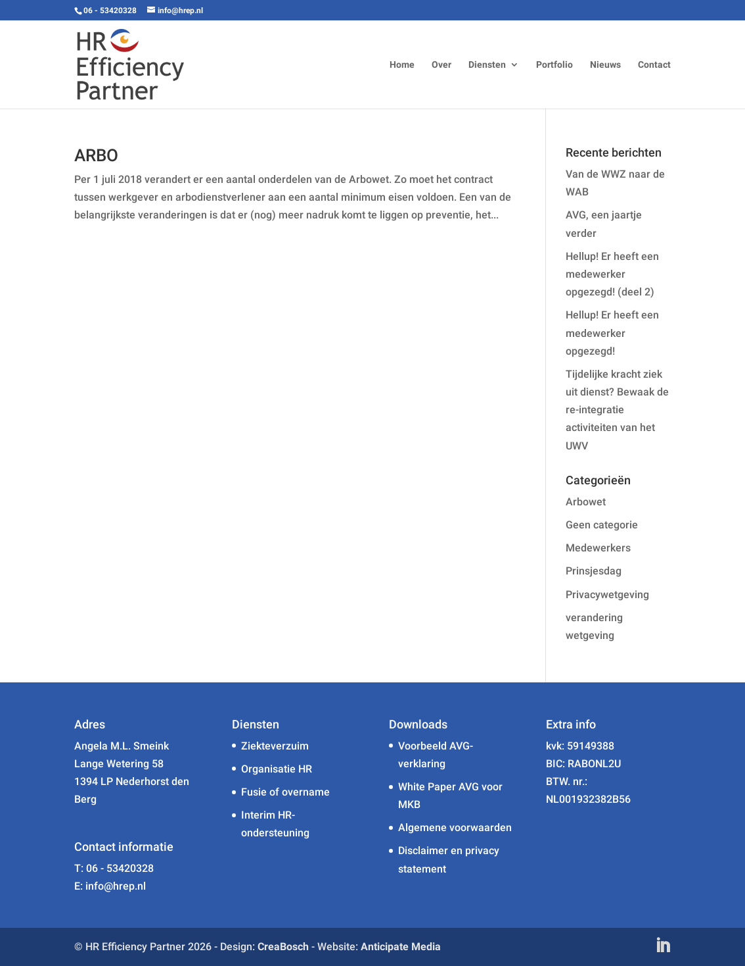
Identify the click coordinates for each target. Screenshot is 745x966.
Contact (654, 65)
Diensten (487, 65)
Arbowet (586, 502)
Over (441, 65)
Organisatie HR (276, 769)
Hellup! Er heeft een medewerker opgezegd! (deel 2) (612, 274)
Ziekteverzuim (275, 746)
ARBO (96, 155)
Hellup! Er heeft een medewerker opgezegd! (612, 333)
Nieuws (605, 65)
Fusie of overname (285, 792)
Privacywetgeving (607, 594)
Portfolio (554, 65)
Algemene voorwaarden (455, 827)
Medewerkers (598, 548)
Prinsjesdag (593, 571)
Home (402, 65)
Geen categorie (602, 525)
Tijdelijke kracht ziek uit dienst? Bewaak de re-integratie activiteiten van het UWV (617, 410)
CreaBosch (283, 946)
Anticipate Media (401, 946)
